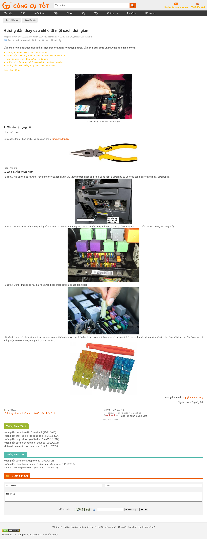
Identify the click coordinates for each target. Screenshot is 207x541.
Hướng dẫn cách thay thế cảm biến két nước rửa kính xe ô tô (35, 55)
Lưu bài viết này (53, 40)
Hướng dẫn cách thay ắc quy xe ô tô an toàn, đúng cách (32, 464)
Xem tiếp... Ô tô (12, 70)
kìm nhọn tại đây (60, 139)
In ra (37, 40)
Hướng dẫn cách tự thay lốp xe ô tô (22, 460)
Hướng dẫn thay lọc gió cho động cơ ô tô (25, 436)
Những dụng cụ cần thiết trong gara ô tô (24, 446)
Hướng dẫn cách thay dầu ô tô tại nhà (23, 432)
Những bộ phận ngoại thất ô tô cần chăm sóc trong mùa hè (34, 62)
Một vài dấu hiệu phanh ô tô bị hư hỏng (24, 467)
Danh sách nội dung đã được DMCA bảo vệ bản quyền (30, 536)
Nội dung (103, 497)
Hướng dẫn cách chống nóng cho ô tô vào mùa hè (30, 65)
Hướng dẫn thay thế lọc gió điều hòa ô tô (25, 439)
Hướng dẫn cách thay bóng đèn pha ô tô (24, 443)
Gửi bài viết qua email (18, 40)
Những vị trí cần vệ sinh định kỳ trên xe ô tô (27, 52)
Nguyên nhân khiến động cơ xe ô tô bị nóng (27, 59)
